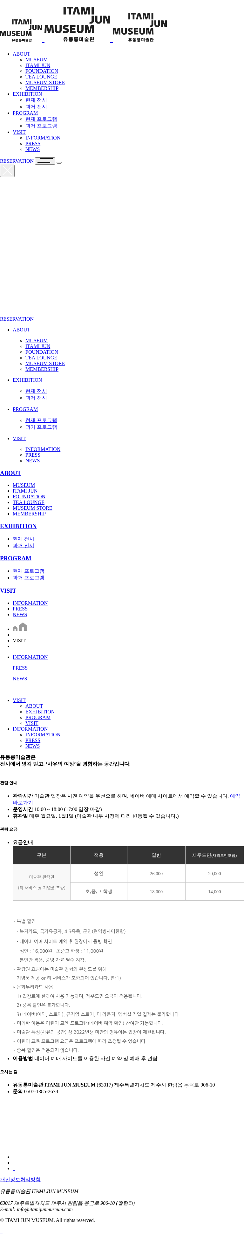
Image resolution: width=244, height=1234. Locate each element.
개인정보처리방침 (20, 1179)
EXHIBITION (27, 94)
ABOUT (21, 54)
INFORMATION (30, 603)
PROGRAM (25, 113)
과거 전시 (23, 545)
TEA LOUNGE (28, 502)
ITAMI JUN (25, 491)
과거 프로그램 (28, 577)
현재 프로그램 (28, 571)
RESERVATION (17, 161)
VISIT (19, 132)
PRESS (20, 608)
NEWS (20, 614)
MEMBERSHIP (29, 513)
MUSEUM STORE (32, 508)
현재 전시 (23, 539)
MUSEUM (24, 485)
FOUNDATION (29, 496)
